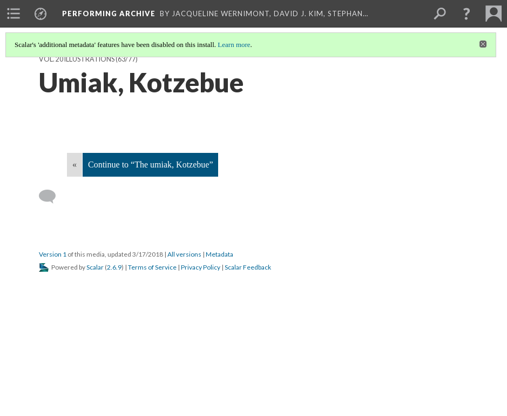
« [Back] (74, 164)
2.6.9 (114, 267)
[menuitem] (13, 13)
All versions (184, 254)
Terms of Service (152, 267)
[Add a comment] (52, 197)
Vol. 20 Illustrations (76, 59)
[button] (466, 13)
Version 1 (52, 254)
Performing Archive (109, 13)
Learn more (234, 45)
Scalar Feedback (248, 267)
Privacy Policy (200, 267)
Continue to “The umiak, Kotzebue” (150, 164)
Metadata (219, 254)
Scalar (95, 267)
